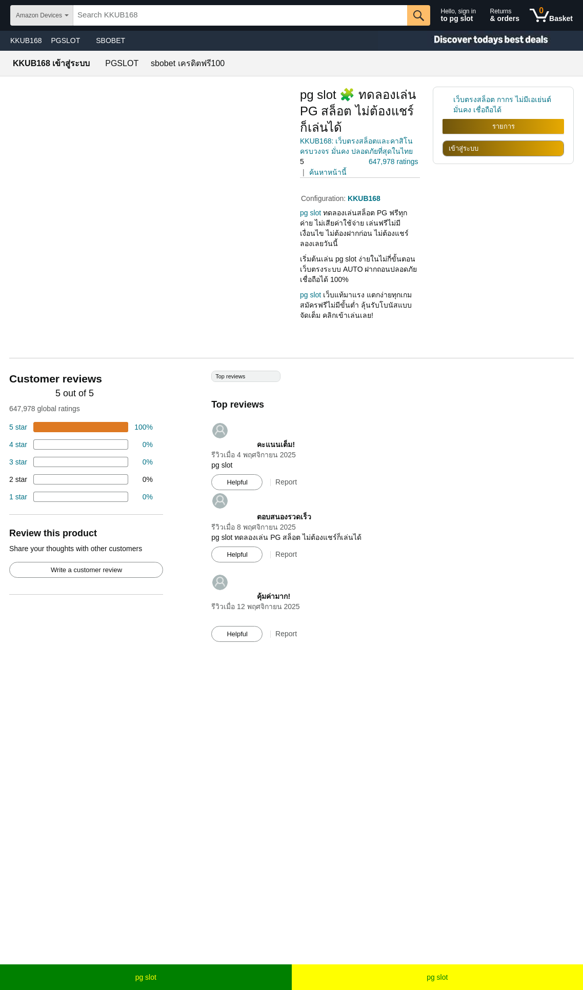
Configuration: (324, 198)
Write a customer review (86, 570)
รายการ (503, 126)
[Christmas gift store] (480, 41)
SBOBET (110, 40)
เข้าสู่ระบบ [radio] (463, 148)
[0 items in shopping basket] (551, 15)
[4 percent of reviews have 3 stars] (81, 462)
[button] (328, 161)
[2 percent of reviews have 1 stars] (81, 497)
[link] (448, 104)
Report (286, 482)
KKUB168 (26, 40)
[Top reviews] (291, 511)
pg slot (145, 977)
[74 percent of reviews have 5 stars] (81, 427)
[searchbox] (240, 15)
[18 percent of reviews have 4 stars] (81, 444)
